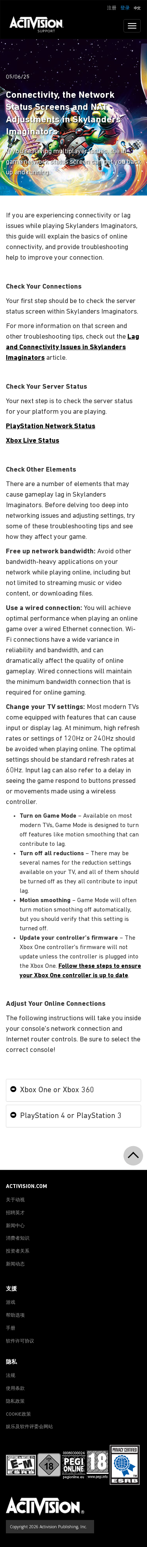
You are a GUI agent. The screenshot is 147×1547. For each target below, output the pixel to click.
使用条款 (15, 1388)
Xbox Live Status (32, 441)
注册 (111, 8)
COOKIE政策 (18, 1414)
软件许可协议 (20, 1341)
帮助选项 (15, 1315)
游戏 (10, 1302)
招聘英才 (15, 1213)
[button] (137, 7)
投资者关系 (17, 1251)
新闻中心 (15, 1226)
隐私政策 (15, 1401)
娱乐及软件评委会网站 (29, 1427)
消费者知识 (17, 1238)
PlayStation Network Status (50, 426)
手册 (10, 1328)
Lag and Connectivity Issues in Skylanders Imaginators (72, 347)
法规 (10, 1375)
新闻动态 (15, 1264)
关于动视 (15, 1200)
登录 (125, 8)
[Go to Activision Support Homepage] (40, 26)
